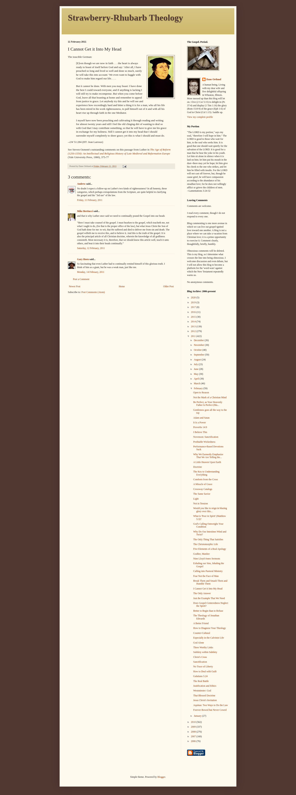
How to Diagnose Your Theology (209, 628)
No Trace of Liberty (203, 666)
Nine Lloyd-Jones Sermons (206, 558)
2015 (194, 316)
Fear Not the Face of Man (206, 576)
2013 (194, 326)
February (198, 388)
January (198, 715)
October (198, 349)
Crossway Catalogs (202, 489)
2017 (194, 307)
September (199, 354)
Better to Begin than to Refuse (208, 610)
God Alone (198, 642)
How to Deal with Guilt (204, 671)
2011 (194, 336)
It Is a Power (199, 422)
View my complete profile (200, 117)
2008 (194, 731)
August (198, 359)
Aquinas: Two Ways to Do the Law (210, 705)
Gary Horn (83, 259)
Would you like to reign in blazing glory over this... (210, 510)
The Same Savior (201, 493)
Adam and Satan (201, 417)
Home (122, 286)
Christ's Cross (200, 657)
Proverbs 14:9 (200, 427)
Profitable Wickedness (204, 441)
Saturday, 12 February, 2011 (91, 248)
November (199, 345)
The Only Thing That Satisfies (208, 539)
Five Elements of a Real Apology (209, 548)
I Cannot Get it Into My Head (207, 588)
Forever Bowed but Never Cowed (210, 709)
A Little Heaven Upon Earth (207, 462)
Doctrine (197, 466)
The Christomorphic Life (205, 544)
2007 (194, 736)
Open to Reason (201, 392)
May (196, 374)
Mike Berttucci (85, 211)
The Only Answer (202, 593)
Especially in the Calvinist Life (208, 637)
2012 (194, 331)
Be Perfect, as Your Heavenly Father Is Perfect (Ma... (207, 403)
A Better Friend (201, 623)
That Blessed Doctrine (204, 695)
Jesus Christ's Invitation (205, 700)
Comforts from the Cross (205, 479)
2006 (194, 741)
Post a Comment (81, 279)
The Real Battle (201, 681)
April (197, 378)
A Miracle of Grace (202, 484)
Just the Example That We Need (209, 598)
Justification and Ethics (204, 685)
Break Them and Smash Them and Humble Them (210, 582)
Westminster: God (202, 690)
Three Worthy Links (203, 647)
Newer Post (74, 286)
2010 (194, 722)
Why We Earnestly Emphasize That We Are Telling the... (208, 456)
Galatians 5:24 (200, 676)
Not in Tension (200, 503)
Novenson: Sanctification (205, 436)
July (196, 364)
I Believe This (200, 432)
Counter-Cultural (201, 633)
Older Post (168, 286)
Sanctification (200, 661)
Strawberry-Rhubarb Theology (125, 17)
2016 (194, 312)
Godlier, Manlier (201, 553)
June (196, 369)
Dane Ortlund (213, 79)
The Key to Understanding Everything (206, 473)
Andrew (81, 183)
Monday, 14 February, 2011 (90, 272)
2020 (194, 297)
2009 (194, 726)
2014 (194, 321)
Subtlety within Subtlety (205, 652)
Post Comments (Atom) (93, 292)
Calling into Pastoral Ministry (208, 571)
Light (196, 498)
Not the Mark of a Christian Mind (210, 397)
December (199, 340)
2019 (194, 302)
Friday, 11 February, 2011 (89, 200)
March (197, 383)
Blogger (161, 776)
